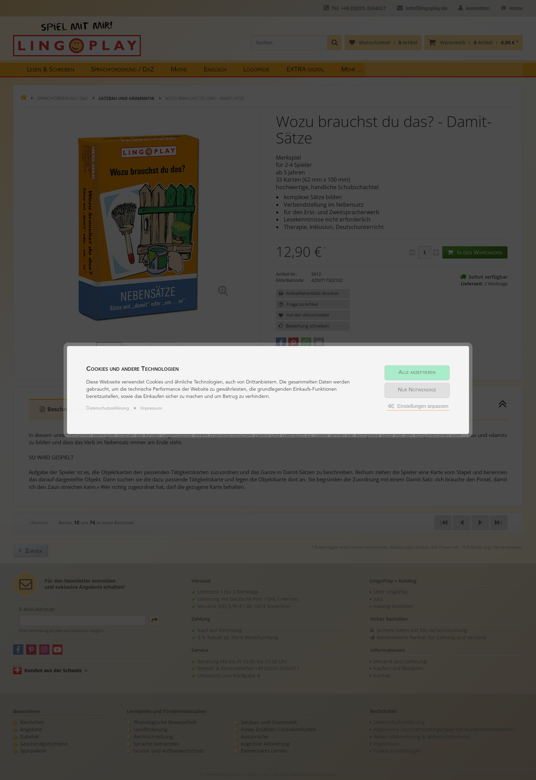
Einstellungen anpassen (418, 406)
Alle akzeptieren (417, 372)
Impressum (151, 408)
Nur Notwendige (417, 390)
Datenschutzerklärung (107, 408)
